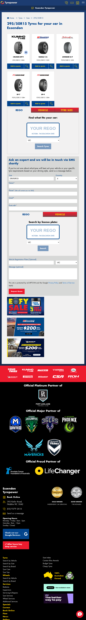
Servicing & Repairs (10, 570)
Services (6, 561)
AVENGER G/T (67, 57)
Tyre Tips (6, 549)
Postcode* (13, 205)
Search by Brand (9, 543)
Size (10, 175)
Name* (11, 183)
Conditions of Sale (29, 616)
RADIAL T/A (43, 57)
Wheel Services (9, 576)
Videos (6, 599)
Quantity (59, 175)
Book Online (9, 587)
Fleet (5, 590)
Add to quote (16, 66)
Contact (6, 584)
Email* (11, 198)
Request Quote (16, 291)
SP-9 (43, 94)
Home (10, 18)
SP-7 (18, 94)
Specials (6, 581)
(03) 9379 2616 (14, 486)
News (5, 593)
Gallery (6, 596)
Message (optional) (16, 267)
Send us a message (15, 490)
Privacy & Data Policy (16, 616)
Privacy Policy (53, 283)
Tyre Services (8, 573)
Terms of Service (68, 283)
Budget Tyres (47, 540)
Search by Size (8, 541)
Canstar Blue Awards (51, 538)
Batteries (6, 564)
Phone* (21, 190)
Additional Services (10, 578)
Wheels (6, 552)
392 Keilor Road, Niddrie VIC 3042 (15, 480)
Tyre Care (6, 546)
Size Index (47, 535)
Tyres (5, 535)
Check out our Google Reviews (16, 511)
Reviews (7, 602)
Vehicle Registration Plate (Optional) (22, 259)
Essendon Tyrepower (43, 8)
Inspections (7, 567)
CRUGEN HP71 (18, 57)
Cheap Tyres (47, 543)
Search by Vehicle (10, 538)
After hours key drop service (13, 522)
